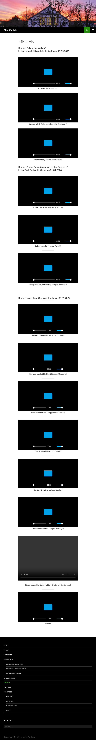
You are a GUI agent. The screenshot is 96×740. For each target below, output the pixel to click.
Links (8, 710)
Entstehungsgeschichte (16, 669)
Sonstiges (8, 692)
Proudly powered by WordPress (24, 737)
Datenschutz (11, 706)
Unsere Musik (9, 678)
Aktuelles (8, 655)
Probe (6, 650)
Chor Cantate (10, 30)
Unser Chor (8, 659)
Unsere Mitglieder (13, 673)
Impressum (10, 701)
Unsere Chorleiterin (14, 664)
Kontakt (9, 696)
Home (6, 646)
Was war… (8, 687)
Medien (7, 683)
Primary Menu (93, 30)
